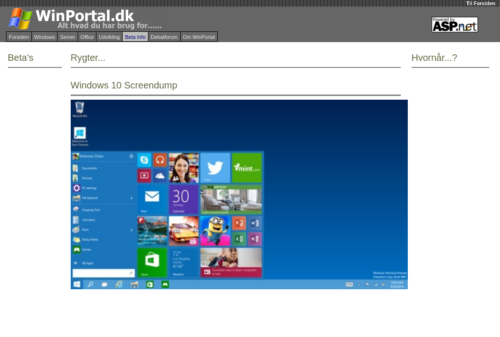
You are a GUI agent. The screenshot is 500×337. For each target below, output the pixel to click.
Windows (44, 37)
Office (87, 37)
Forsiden (19, 37)
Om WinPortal (199, 37)
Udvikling (109, 37)
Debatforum (164, 37)
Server (67, 37)
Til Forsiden (480, 3)
